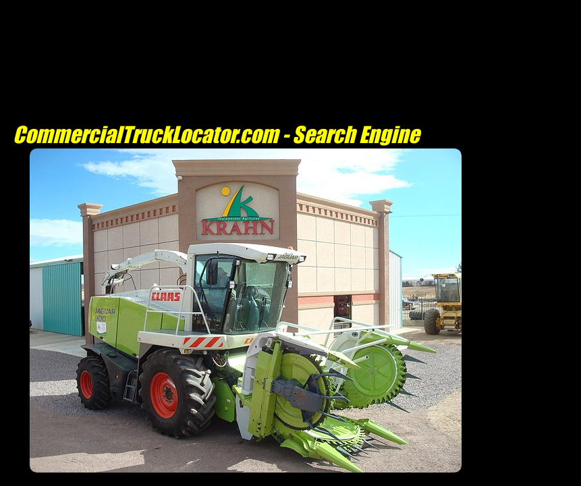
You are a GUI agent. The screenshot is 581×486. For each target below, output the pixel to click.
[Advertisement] (246, 479)
